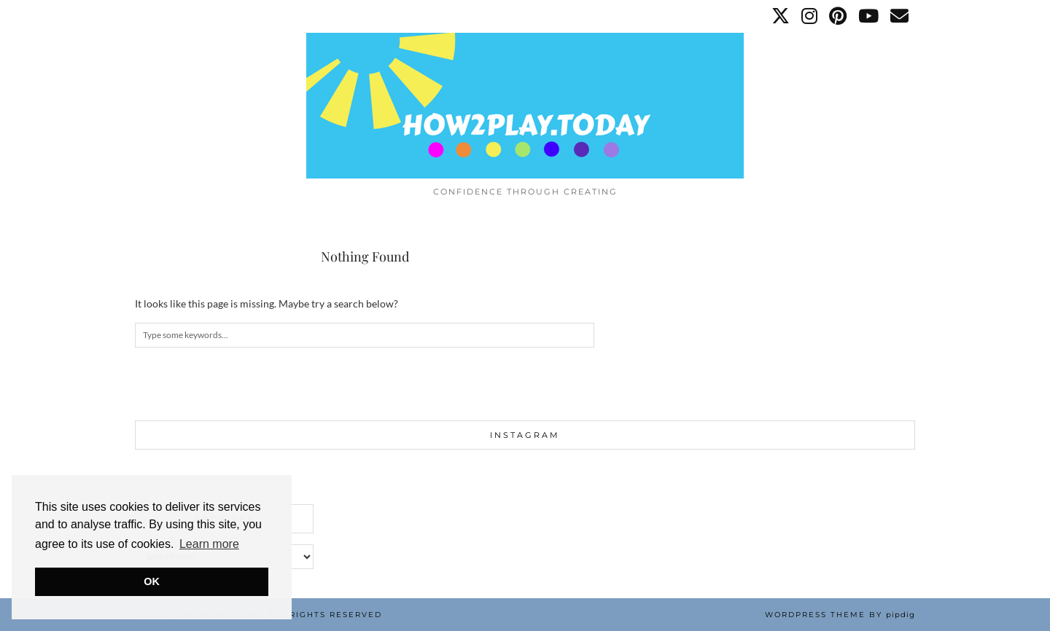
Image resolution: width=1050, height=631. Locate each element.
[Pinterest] (838, 16)
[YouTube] (869, 16)
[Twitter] (781, 16)
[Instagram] (810, 16)
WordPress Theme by (840, 614)
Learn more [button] (209, 544)
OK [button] (152, 581)
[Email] (900, 16)
